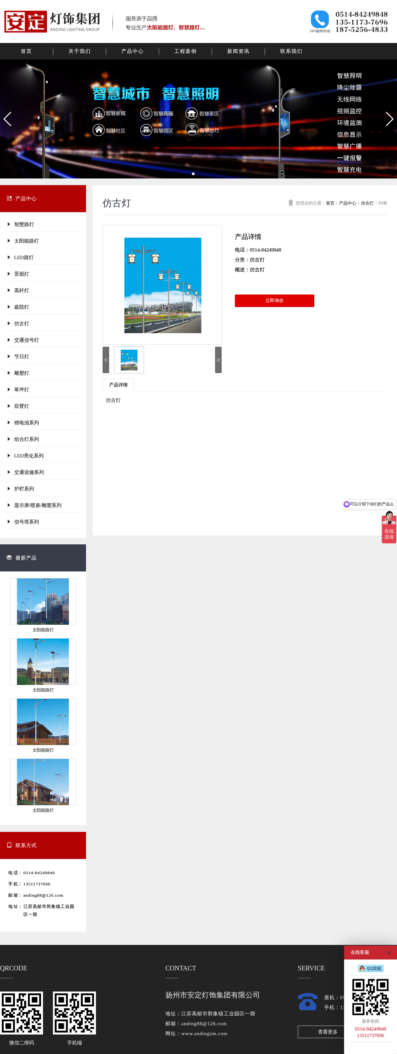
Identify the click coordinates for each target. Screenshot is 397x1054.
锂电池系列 (22, 422)
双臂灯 (17, 406)
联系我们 (291, 51)
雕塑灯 (17, 373)
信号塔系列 (22, 522)
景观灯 (17, 274)
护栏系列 (20, 488)
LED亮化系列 (25, 455)
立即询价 (274, 300)
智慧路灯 (20, 224)
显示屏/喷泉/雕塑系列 (34, 505)
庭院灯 (17, 307)
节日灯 (17, 356)
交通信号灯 (22, 340)
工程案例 (185, 51)
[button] (7, 119)
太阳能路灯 (22, 241)
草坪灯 (17, 389)
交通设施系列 (25, 472)
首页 (26, 51)
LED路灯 (20, 257)
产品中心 (132, 51)
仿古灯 (17, 323)
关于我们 (79, 51)
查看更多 (328, 1031)
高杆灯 (17, 290)
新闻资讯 (238, 51)
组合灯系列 (22, 439)
